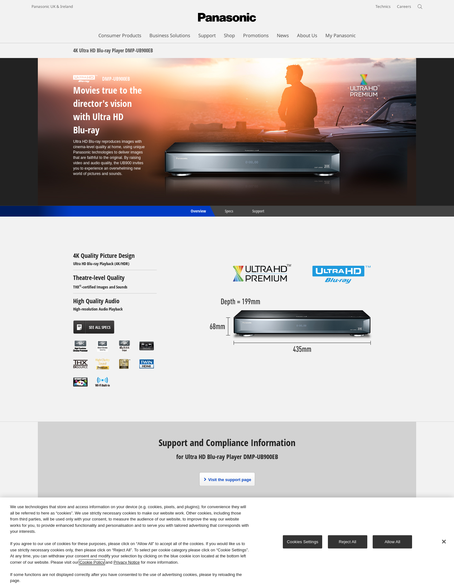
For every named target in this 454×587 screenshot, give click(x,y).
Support (258, 210)
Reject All (348, 541)
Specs (229, 210)
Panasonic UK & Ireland (52, 6)
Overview (198, 210)
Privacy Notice (127, 562)
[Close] (444, 542)
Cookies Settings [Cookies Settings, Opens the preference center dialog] (302, 541)
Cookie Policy (91, 562)
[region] (227, 542)
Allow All (392, 541)
